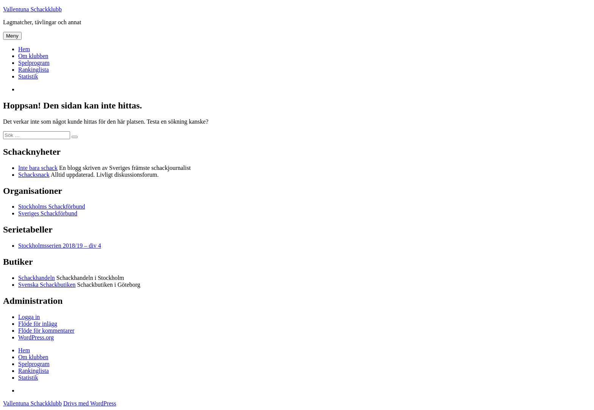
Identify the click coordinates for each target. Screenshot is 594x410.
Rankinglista (33, 69)
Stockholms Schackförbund (51, 206)
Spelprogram (34, 63)
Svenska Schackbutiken (47, 284)
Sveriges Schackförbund (47, 213)
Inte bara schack (38, 168)
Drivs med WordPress (89, 403)
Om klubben (33, 56)
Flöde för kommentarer (46, 330)
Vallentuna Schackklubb (32, 9)
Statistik (28, 76)
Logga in (29, 317)
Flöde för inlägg (37, 323)
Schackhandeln (36, 278)
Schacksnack (34, 174)
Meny (12, 36)
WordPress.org (36, 337)
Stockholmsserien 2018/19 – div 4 (59, 245)
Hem (24, 49)
